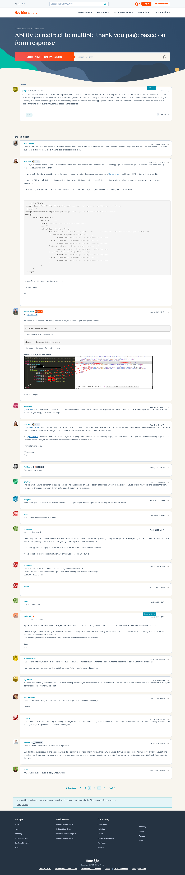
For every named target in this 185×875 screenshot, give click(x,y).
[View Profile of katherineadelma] (30, 658)
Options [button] (23, 84)
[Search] (79, 4)
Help (16, 829)
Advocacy (142, 836)
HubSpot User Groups (64, 829)
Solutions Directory (22, 843)
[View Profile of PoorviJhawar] (29, 143)
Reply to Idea (22, 805)
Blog (16, 848)
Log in (146, 4)
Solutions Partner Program (66, 834)
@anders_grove (115, 174)
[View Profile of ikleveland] (28, 565)
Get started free (161, 4)
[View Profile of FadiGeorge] (28, 466)
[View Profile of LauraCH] (27, 718)
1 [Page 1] (80, 788)
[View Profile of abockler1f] (28, 742)
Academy (18, 834)
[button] (168, 91)
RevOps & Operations (106, 838)
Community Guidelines (91, 869)
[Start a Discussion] (137, 4)
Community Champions (64, 824)
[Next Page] (112, 787)
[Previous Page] (71, 787)
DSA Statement (121, 869)
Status (107, 869)
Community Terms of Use (66, 869)
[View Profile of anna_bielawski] (29, 697)
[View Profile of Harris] (26, 601)
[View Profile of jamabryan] (28, 528)
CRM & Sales (102, 824)
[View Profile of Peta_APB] (27, 161)
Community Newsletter (65, 838)
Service (100, 834)
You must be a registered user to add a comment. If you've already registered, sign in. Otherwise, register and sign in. (66, 800)
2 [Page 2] (85, 788)
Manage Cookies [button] (139, 869)
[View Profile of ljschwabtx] (28, 406)
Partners (101, 848)
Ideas (141, 841)
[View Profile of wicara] (26, 769)
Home (17, 824)
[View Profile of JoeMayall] (27, 615)
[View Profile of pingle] (24, 91)
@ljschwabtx (33, 437)
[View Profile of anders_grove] (29, 311)
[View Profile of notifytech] (27, 499)
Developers (102, 843)
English (19, 4)
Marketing (101, 829)
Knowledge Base (21, 838)
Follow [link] (163, 91)
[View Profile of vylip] (25, 514)
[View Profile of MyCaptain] (28, 679)
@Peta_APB (32, 315)
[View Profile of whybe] (26, 586)
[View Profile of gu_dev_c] (27, 481)
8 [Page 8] (104, 788)
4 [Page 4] (94, 788)
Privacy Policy (45, 869)
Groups (141, 831)
